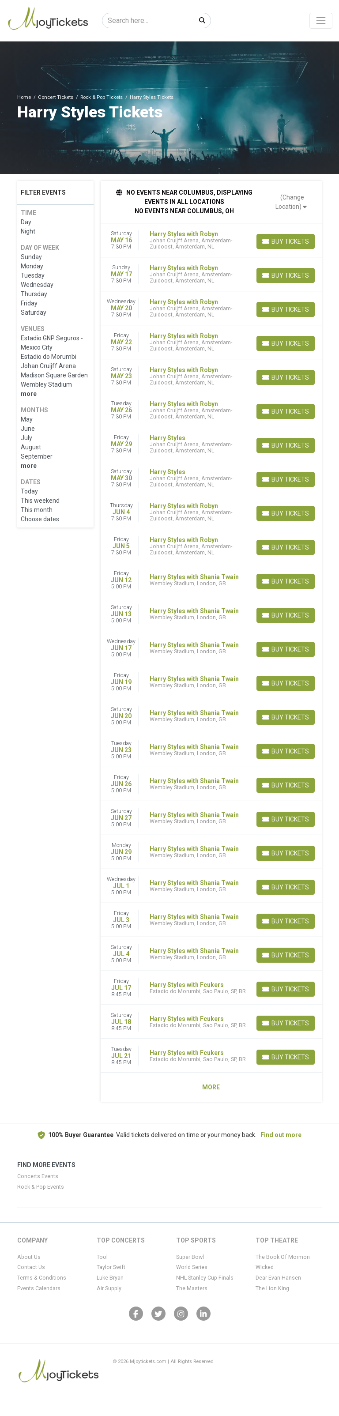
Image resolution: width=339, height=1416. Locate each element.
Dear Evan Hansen (278, 1278)
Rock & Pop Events (40, 1187)
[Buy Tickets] (285, 241)
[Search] (148, 20)
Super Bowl (190, 1257)
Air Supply (109, 1288)
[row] (211, 240)
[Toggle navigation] (320, 21)
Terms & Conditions (41, 1278)
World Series (191, 1267)
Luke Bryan (110, 1278)
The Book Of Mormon (283, 1257)
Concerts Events (37, 1176)
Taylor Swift (111, 1267)
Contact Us (31, 1267)
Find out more (280, 1134)
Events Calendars (38, 1288)
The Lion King (272, 1288)
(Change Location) (291, 202)
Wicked (265, 1267)
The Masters (191, 1288)
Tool (102, 1257)
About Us (29, 1257)
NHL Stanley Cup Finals (205, 1278)
